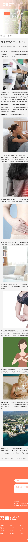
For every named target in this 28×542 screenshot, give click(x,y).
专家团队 (20, 13)
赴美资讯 (7, 17)
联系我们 (7, 23)
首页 (7, 13)
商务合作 (22, 531)
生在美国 (13, 17)
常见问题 (7, 20)
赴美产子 (13, 458)
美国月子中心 (19, 458)
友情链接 (22, 533)
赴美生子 (7, 458)
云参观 (14, 20)
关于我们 (22, 525)
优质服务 (13, 13)
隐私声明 (22, 528)
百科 (20, 17)
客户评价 (20, 20)
